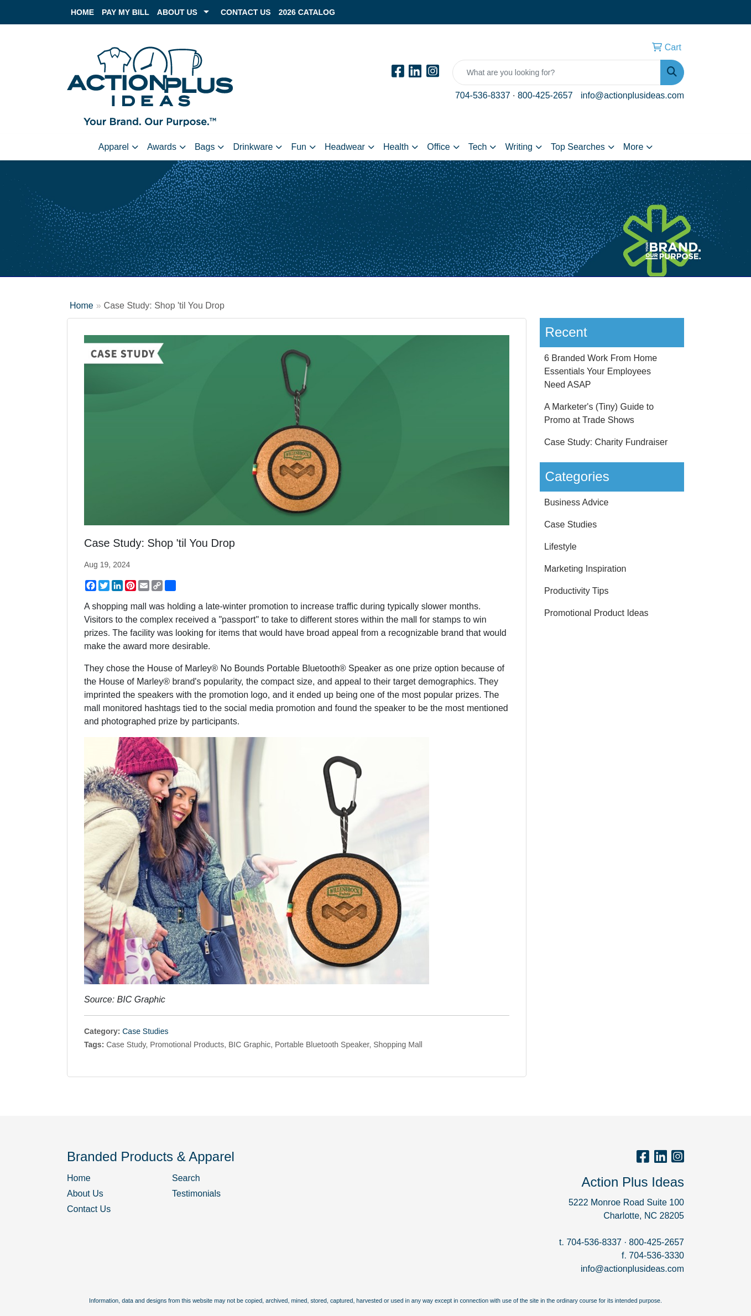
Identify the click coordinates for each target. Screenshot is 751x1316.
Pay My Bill (125, 12)
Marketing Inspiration (585, 568)
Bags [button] (205, 147)
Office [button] (438, 147)
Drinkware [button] (253, 147)
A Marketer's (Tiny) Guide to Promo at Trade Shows (599, 413)
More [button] (633, 147)
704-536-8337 (482, 95)
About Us (177, 12)
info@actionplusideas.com (632, 95)
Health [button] (396, 147)
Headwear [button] (345, 147)
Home (82, 12)
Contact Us (246, 12)
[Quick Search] (556, 72)
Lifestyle (560, 546)
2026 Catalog (307, 12)
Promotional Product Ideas (596, 613)
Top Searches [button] (578, 147)
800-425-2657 (545, 95)
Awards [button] (161, 147)
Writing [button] (519, 147)
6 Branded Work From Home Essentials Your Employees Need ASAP (600, 371)
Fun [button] (298, 147)
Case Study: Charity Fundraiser (605, 442)
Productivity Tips (576, 591)
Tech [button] (477, 147)
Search (186, 1178)
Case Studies (145, 1031)
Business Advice (576, 502)
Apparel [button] (113, 147)
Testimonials (196, 1193)
